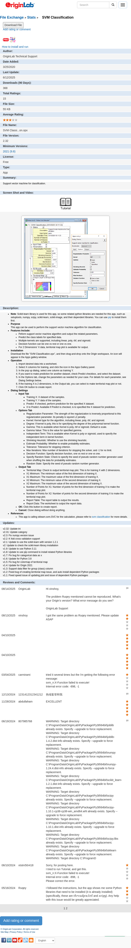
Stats (31, 17)
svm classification (101, 516)
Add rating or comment (17, 29)
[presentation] (83, 896)
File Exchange (12, 17)
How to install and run (15, 46)
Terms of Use (29, 932)
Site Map (4, 932)
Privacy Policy (16, 932)
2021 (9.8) (9, 151)
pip (109, 317)
